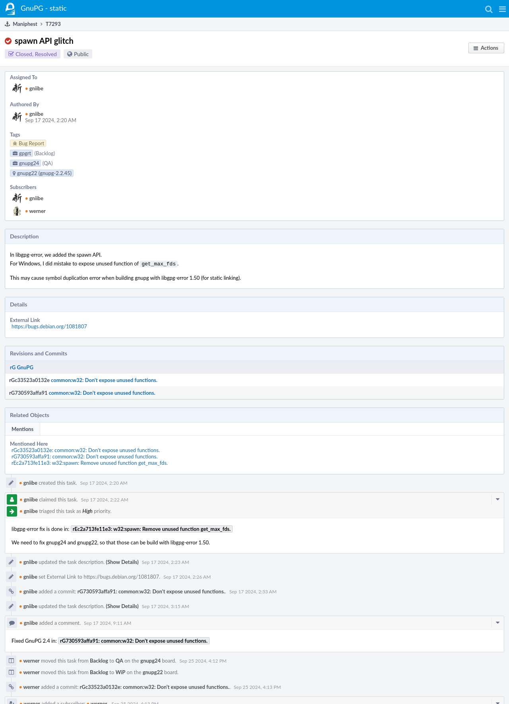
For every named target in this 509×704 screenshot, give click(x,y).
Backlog (99, 660)
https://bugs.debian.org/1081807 (49, 325)
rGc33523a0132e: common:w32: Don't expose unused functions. (86, 449)
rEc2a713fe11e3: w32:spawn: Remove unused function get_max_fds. (90, 462)
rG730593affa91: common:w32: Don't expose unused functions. (84, 455)
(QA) (48, 163)
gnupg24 (150, 660)
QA (119, 660)
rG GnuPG (21, 366)
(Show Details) (122, 561)
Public (81, 54)
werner (35, 211)
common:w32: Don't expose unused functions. (104, 379)
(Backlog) (45, 153)
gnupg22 (153, 671)
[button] (502, 9)
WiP (120, 671)
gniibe (34, 88)
